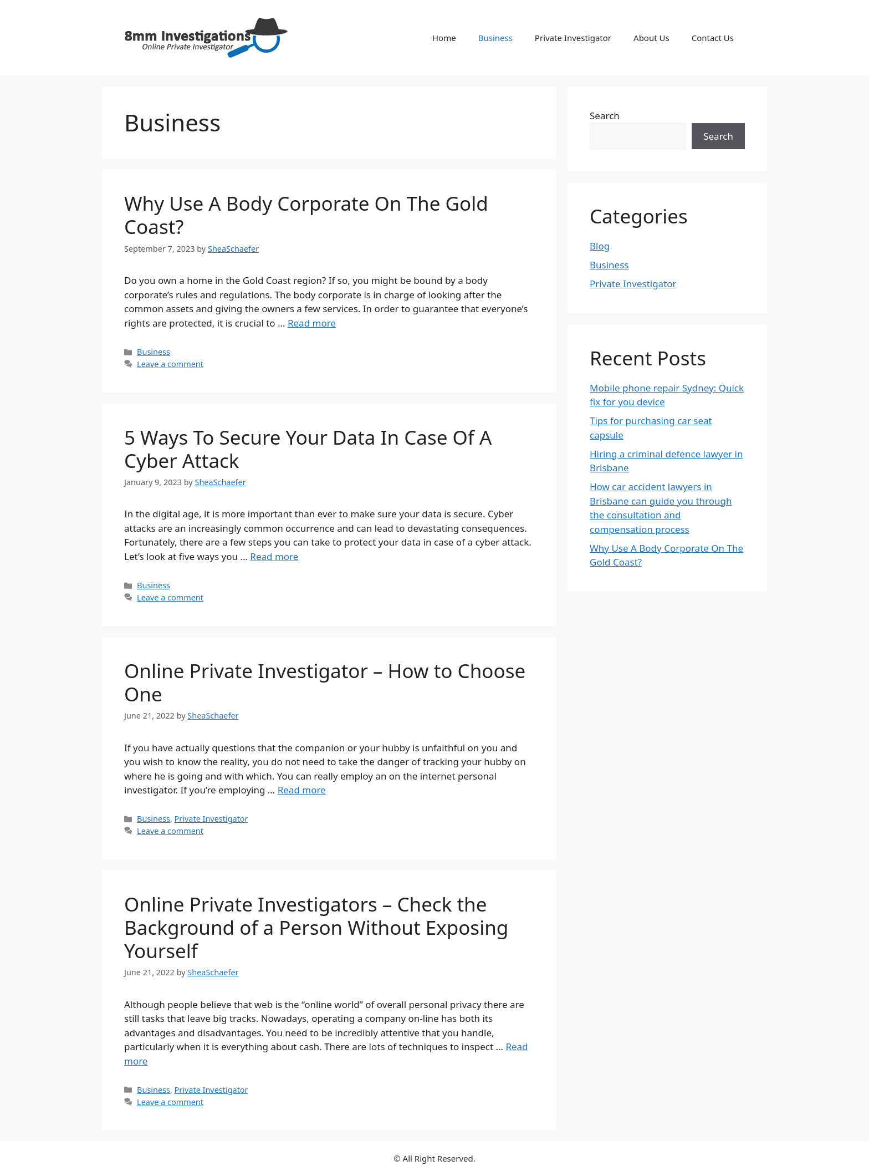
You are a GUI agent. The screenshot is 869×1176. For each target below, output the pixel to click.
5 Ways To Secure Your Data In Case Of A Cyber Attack (308, 449)
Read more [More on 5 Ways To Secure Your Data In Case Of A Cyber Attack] (274, 556)
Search (605, 115)
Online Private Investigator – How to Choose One (324, 682)
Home (444, 37)
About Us (651, 37)
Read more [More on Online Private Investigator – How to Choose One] (302, 789)
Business (495, 37)
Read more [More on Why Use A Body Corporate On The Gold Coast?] (312, 323)
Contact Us (713, 37)
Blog (600, 246)
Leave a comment (170, 364)
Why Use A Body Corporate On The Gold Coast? (306, 215)
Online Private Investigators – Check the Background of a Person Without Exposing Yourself (316, 927)
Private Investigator (573, 37)
